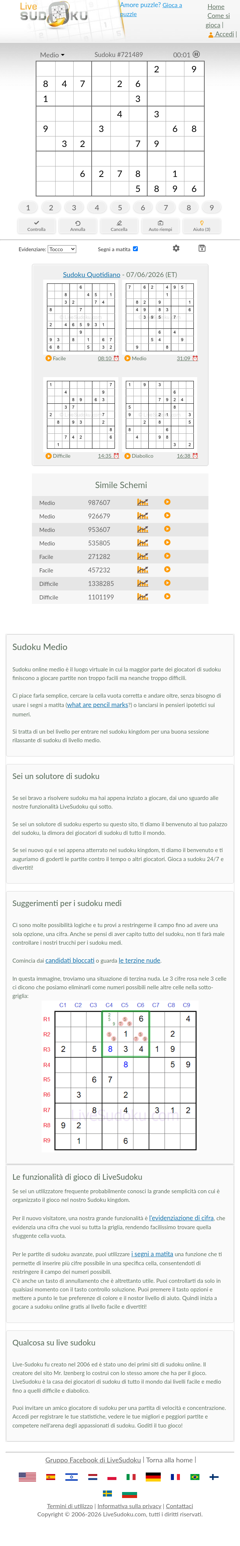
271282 (99, 556)
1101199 (101, 597)
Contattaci (179, 1505)
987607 (99, 502)
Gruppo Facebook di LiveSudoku (93, 1460)
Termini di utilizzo (70, 1505)
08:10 (108, 358)
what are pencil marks (97, 705)
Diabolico (137, 456)
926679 (99, 516)
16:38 (187, 455)
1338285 (101, 583)
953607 (99, 529)
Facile (54, 359)
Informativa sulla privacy (129, 1505)
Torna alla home (169, 1460)
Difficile (56, 456)
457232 (99, 570)
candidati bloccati (69, 960)
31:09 (187, 358)
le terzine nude (139, 960)
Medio (49, 55)
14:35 (108, 455)
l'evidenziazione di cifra (181, 1218)
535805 (99, 543)
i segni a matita (152, 1254)
